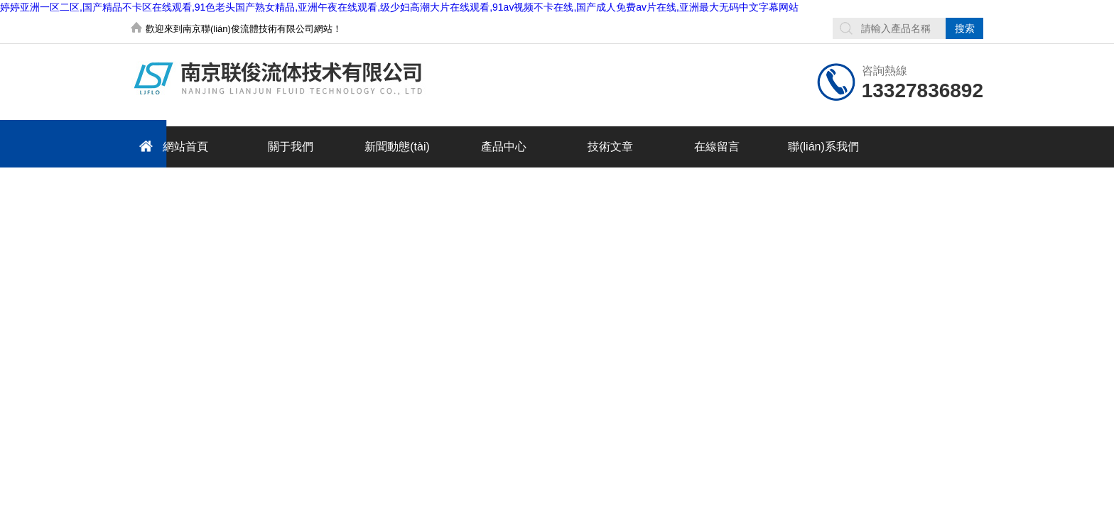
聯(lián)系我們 (823, 147)
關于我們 (290, 147)
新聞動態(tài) (397, 147)
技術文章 (610, 147)
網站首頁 (171, 146)
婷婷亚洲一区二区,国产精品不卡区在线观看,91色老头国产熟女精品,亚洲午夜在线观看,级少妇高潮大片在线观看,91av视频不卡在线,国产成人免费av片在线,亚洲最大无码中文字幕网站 (399, 7)
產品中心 (503, 147)
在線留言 (717, 147)
